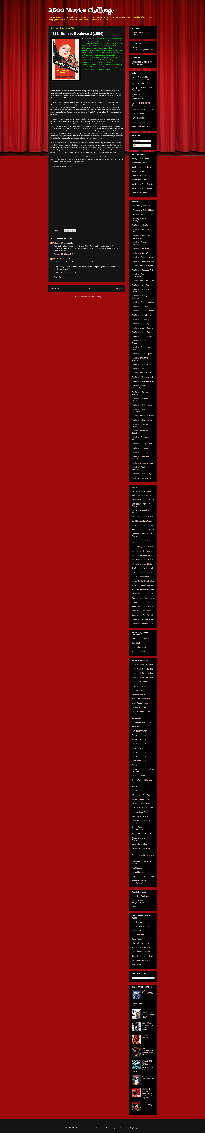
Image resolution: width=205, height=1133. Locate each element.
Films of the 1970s (139, 748)
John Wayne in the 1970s (142, 564)
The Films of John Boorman (143, 328)
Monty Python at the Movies (143, 589)
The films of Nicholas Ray (142, 478)
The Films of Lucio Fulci (141, 364)
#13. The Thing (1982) (147, 992)
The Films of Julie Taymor (142, 354)
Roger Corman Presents (141, 834)
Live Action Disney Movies (142, 808)
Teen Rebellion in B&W (141, 960)
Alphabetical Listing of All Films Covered (142, 63)
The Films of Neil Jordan (141, 373)
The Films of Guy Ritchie (142, 285)
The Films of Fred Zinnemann (139, 275)
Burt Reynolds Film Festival (143, 500)
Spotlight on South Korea (142, 188)
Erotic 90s (136, 727)
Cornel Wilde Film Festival (142, 517)
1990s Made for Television (142, 673)
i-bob (121, 1128)
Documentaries (138, 718)
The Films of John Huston (142, 336)
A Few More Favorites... (141, 126)
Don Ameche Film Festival (142, 525)
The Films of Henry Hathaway (139, 297)
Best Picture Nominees (141, 699)
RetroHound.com (60, 251)
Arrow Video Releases (141, 639)
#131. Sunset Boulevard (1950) (76, 34)
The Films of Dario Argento (142, 257)
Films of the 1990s (139, 756)
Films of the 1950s (139, 739)
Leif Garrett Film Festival (141, 577)
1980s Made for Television (142, 669)
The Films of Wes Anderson (143, 463)
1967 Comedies (138, 922)
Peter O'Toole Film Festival (142, 602)
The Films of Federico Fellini (143, 270)
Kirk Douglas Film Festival (142, 568)
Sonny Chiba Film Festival (142, 615)
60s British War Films (140, 896)
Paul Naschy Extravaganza (142, 214)
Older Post (118, 288)
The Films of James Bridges (143, 311)
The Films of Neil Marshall (142, 377)
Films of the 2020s (139, 765)
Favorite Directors (139, 122)
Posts (136, 141)
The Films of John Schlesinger (139, 342)
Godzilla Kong (137, 791)
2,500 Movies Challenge (81, 11)
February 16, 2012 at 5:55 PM (65, 254)
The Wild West (137, 872)
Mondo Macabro (138, 651)
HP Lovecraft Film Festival (142, 795)
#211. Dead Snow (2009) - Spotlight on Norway (148, 1026)
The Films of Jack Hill (140, 307)
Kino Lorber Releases (140, 647)
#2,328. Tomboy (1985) (148, 1077)
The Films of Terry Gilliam (142, 444)
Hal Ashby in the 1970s (141, 799)
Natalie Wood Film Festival (142, 594)
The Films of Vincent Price (142, 624)
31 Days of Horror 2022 (141, 686)
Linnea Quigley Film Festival (143, 581)
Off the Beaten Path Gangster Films (140, 901)
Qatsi (134, 907)
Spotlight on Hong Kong (141, 167)
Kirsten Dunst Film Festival (142, 572)
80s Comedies (137, 690)
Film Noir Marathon (139, 731)
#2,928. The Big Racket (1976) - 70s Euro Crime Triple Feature (148, 1093)
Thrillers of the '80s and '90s (143, 877)
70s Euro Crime (138, 935)
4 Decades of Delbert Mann (143, 210)
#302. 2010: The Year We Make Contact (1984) (148, 1051)
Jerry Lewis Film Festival (142, 555)
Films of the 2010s (139, 761)
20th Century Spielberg (141, 206)
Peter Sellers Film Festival (142, 607)
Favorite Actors (138, 114)
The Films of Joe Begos (141, 324)
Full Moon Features (139, 776)
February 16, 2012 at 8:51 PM (65, 272)
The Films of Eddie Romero (143, 261)
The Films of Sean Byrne (142, 420)
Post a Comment (60, 277)
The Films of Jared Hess (141, 315)
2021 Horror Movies (140, 682)
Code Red (136, 643)
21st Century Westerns (141, 926)
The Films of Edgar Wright (142, 266)
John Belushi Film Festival (142, 560)
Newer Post (55, 288)
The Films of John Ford (141, 332)
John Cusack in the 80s (141, 952)
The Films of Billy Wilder (141, 253)
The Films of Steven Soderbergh (140, 432)
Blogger (136, 1128)
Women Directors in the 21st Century (141, 882)
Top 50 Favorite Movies (141, 83)
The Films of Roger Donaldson (139, 410)
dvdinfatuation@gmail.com (142, 50)
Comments (138, 145)
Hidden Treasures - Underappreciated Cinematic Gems (139, 96)
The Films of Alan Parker (142, 225)
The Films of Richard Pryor (142, 619)
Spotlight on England (140, 163)
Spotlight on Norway (140, 176)
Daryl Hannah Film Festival (142, 521)
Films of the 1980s (139, 752)
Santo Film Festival (139, 844)
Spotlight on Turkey (139, 193)
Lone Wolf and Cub (139, 812)
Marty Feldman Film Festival (143, 585)
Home (87, 288)
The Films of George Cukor (143, 281)
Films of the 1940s (139, 735)
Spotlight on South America (143, 184)
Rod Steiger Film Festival (142, 611)
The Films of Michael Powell (143, 369)
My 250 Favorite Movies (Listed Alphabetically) (141, 78)
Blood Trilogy (137, 939)
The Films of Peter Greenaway (139, 387)
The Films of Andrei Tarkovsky (139, 243)
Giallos (134, 786)
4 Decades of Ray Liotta (141, 491)
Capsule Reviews (139, 707)
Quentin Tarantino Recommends (139, 828)
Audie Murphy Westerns (141, 495)
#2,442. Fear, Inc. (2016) (147, 1037)
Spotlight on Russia (139, 180)
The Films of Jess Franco (142, 319)
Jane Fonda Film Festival (142, 551)
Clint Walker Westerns (141, 943)
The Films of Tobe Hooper (142, 452)
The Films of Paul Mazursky (143, 381)
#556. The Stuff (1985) (147, 1103)
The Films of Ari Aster (140, 249)
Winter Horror (137, 965)
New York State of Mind (141, 816)
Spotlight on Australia (140, 158)
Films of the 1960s (139, 744)
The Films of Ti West (140, 448)
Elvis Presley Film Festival (142, 547)
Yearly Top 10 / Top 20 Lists (143, 109)
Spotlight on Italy (138, 171)
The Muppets (137, 868)
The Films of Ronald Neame (143, 416)
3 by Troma (136, 930)
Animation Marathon (140, 694)
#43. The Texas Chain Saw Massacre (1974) (148, 1013)
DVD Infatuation (59, 259)
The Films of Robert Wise (142, 405)
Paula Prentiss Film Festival (143, 598)
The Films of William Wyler (142, 474)
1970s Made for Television (142, 665)
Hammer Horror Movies (141, 804)
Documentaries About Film (142, 722)
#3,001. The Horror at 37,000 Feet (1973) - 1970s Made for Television (143, 1066)
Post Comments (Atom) (92, 297)
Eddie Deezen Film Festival (143, 529)
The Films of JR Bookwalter (143, 302)
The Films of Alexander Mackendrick (141, 237)
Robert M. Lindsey (60, 243)
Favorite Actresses (139, 118)
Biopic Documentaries (140, 703)
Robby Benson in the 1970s (143, 956)
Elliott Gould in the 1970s (142, 948)
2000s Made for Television (142, 677)
